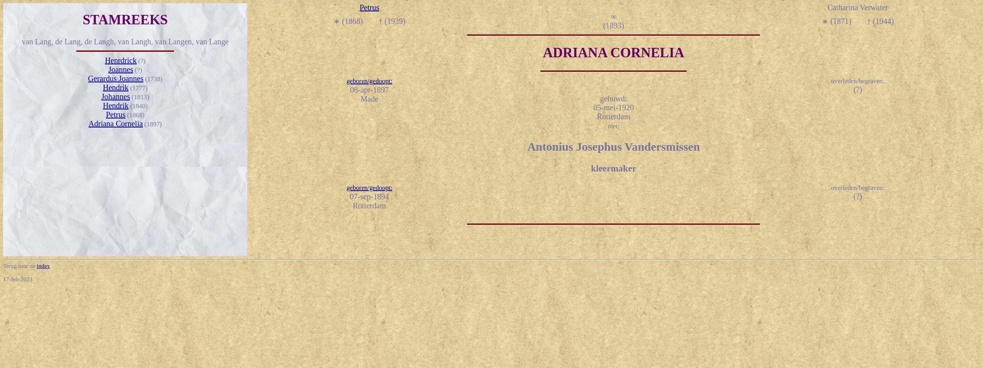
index (43, 266)
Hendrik (116, 87)
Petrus (115, 114)
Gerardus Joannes (115, 78)
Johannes (116, 96)
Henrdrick (121, 60)
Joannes (121, 69)
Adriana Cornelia (116, 123)
